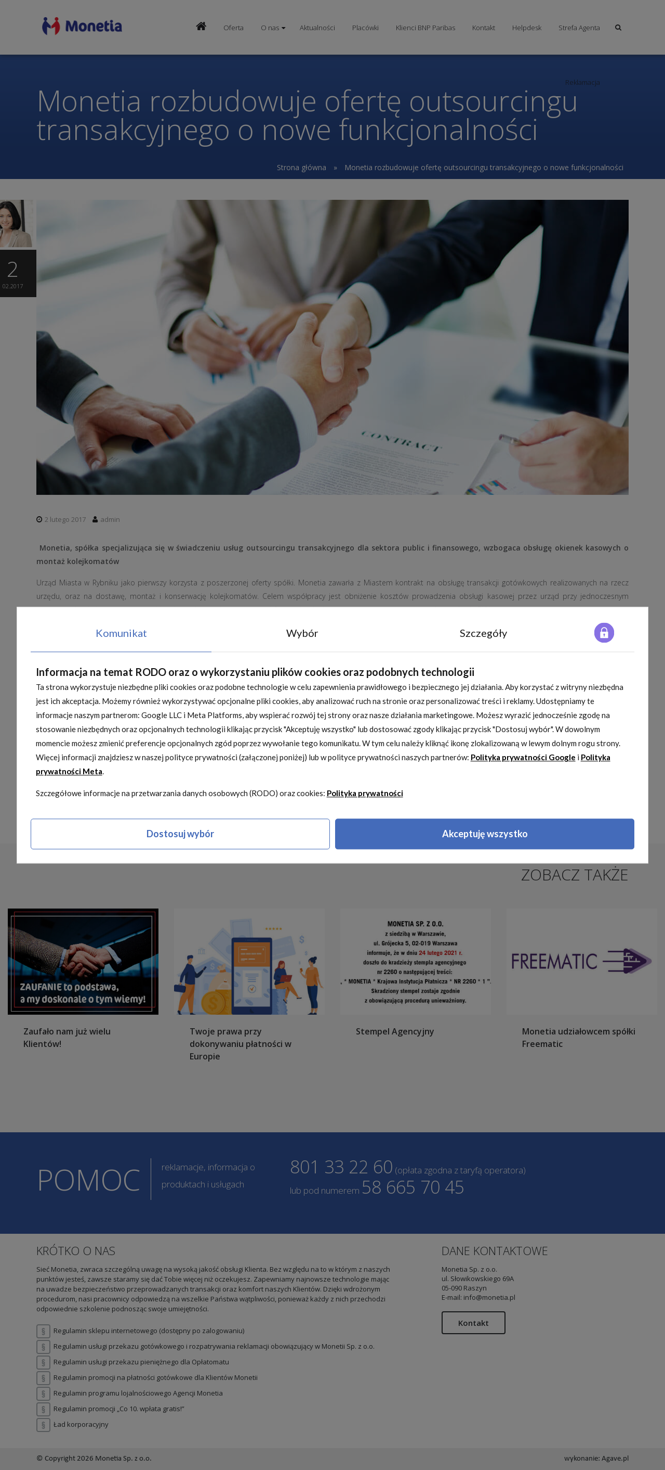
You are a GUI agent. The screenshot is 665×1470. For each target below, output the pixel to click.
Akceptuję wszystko (485, 834)
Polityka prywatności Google (523, 757)
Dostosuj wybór (180, 834)
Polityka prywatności (365, 793)
